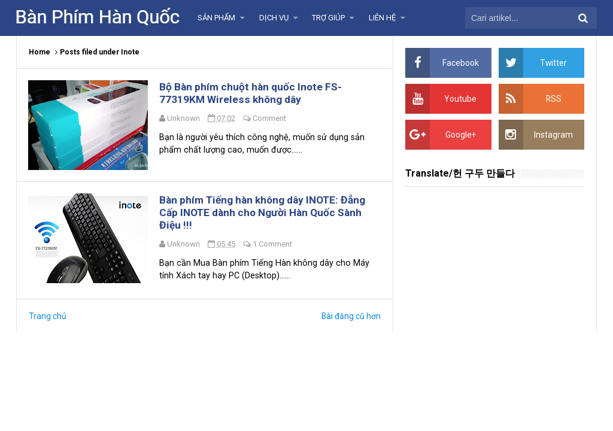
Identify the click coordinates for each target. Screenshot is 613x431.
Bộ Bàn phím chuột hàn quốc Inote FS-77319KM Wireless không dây (253, 93)
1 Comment (273, 245)
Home (39, 52)
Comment (270, 118)
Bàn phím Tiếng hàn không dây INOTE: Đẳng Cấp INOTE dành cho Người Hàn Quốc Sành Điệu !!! (266, 214)
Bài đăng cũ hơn (351, 318)
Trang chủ (47, 318)
